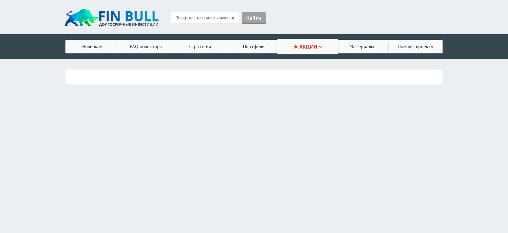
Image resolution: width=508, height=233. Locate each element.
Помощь (415, 46)
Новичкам (92, 46)
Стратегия (200, 46)
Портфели (254, 46)
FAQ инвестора (146, 46)
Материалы (362, 46)
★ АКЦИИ (308, 46)
